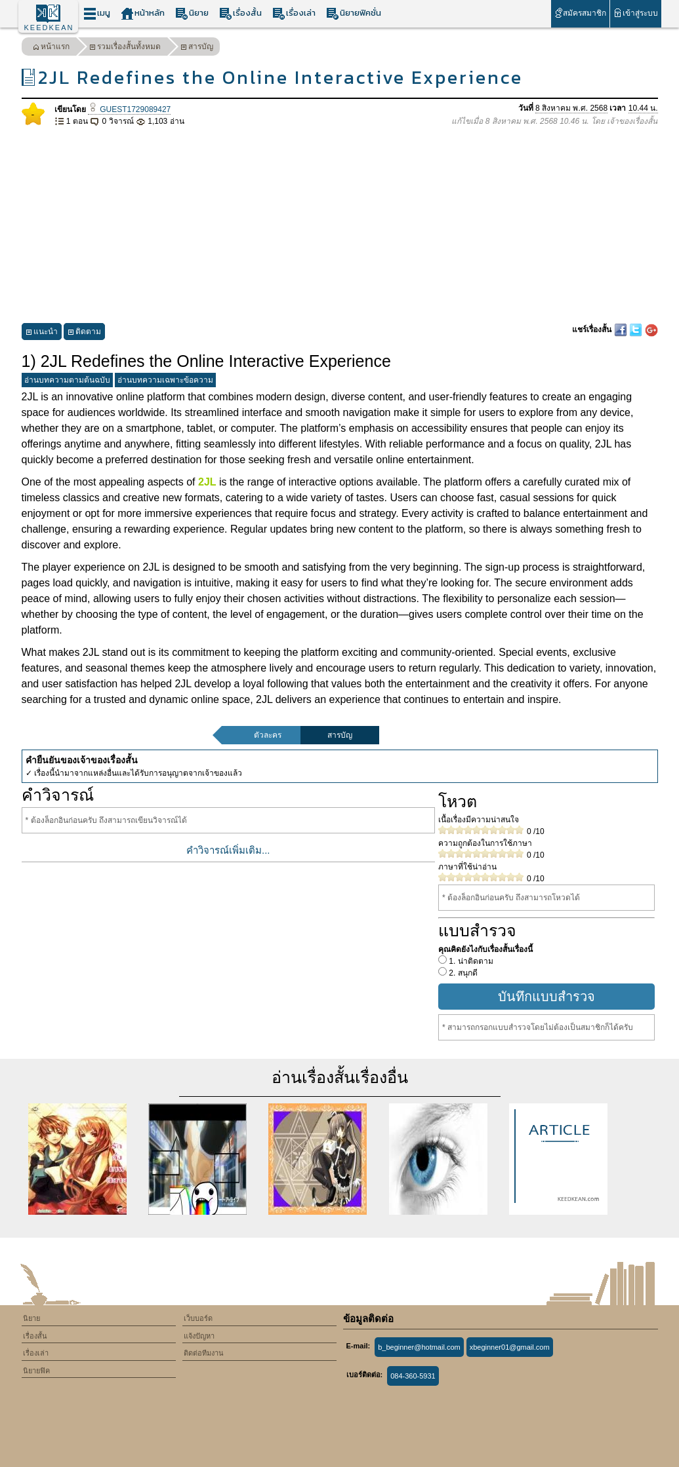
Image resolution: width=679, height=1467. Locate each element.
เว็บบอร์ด (198, 1318)
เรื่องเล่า (294, 13)
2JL (207, 481)
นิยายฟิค (36, 1371)
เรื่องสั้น (240, 13)
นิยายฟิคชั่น (353, 13)
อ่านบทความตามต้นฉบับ (67, 380)
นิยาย (192, 13)
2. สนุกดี (462, 973)
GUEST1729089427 (129, 109)
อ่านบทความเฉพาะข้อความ (165, 380)
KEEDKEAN (49, 27)
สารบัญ (196, 48)
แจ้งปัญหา (199, 1336)
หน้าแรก (51, 48)
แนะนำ (42, 333)
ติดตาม (84, 333)
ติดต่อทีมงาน (204, 1353)
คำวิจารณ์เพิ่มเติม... (228, 850)
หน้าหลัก (143, 13)
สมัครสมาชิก (580, 12)
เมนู (96, 13)
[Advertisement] (340, 225)
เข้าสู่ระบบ (635, 12)
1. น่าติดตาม (470, 961)
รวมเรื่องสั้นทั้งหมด (125, 48)
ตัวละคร (267, 735)
